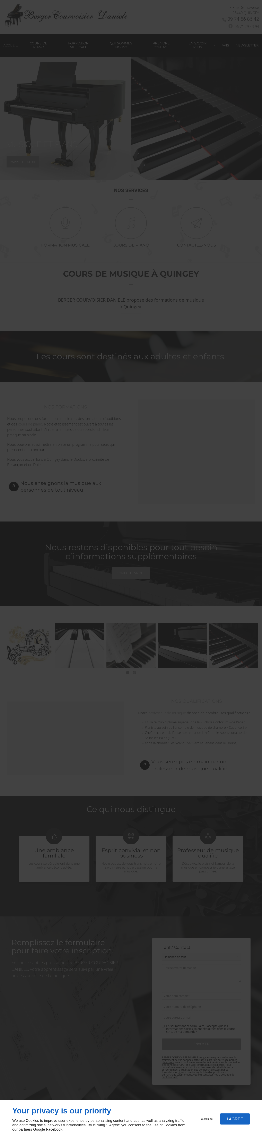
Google (39, 1129)
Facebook (54, 1129)
